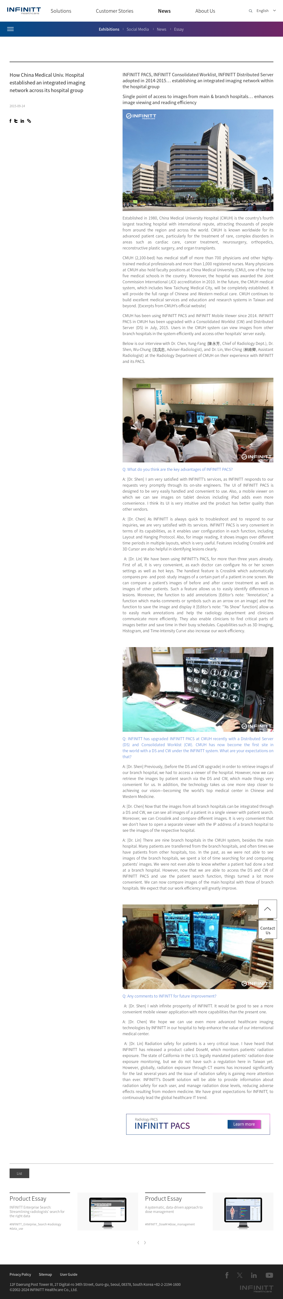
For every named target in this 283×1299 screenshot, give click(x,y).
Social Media (138, 29)
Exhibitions (109, 29)
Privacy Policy (20, 1274)
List (19, 1173)
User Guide (68, 1274)
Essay (179, 29)
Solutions (61, 10)
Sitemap (45, 1274)
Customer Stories (114, 10)
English (263, 10)
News (164, 10)
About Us (205, 10)
